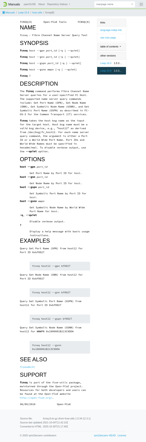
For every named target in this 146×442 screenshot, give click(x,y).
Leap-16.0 (105, 63)
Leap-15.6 (23, 12)
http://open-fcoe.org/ (36, 397)
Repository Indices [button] (57, 4)
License (122, 435)
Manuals (8, 12)
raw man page (108, 37)
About (41, 4)
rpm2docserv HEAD (105, 435)
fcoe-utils (37, 12)
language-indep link (111, 30)
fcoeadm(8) (27, 367)
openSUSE (30, 4)
